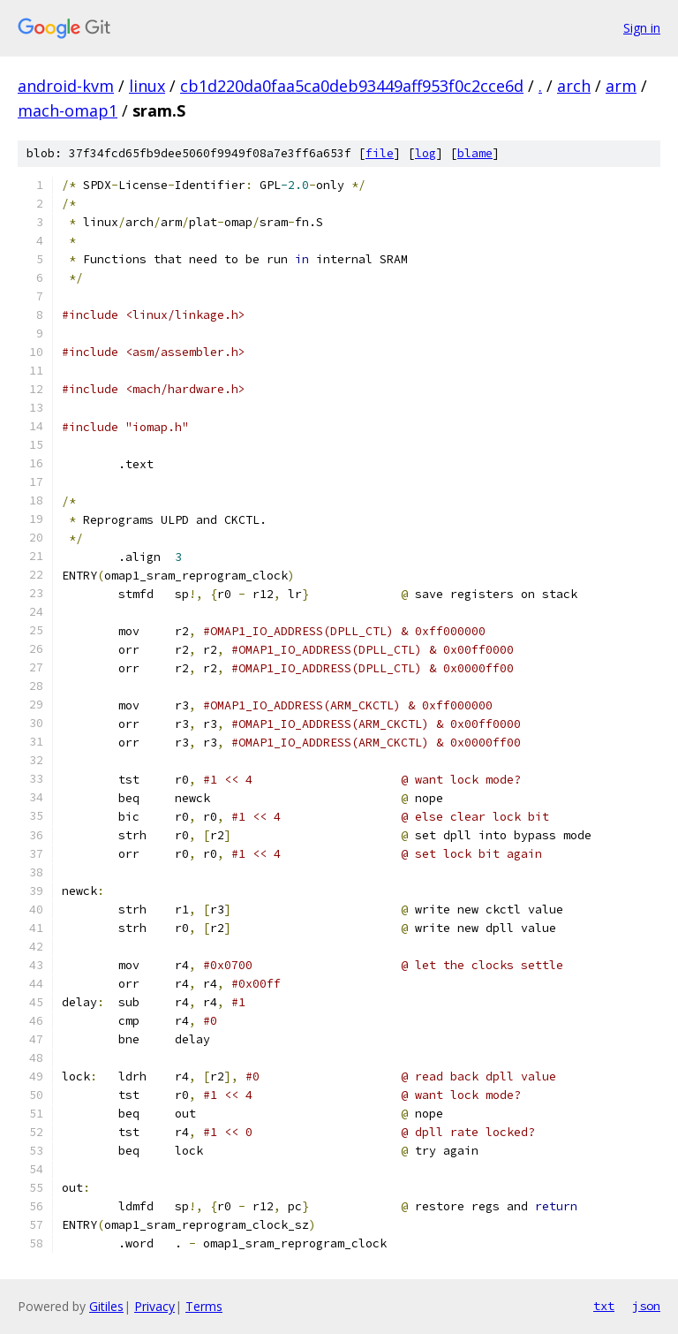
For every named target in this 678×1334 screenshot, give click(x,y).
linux (147, 85)
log (425, 153)
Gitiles (106, 1306)
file (379, 153)
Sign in (641, 27)
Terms (203, 1306)
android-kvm (66, 85)
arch (574, 85)
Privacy (154, 1306)
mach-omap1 (67, 110)
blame (475, 153)
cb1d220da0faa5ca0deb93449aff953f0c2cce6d (352, 85)
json (646, 1306)
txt (603, 1306)
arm (621, 85)
